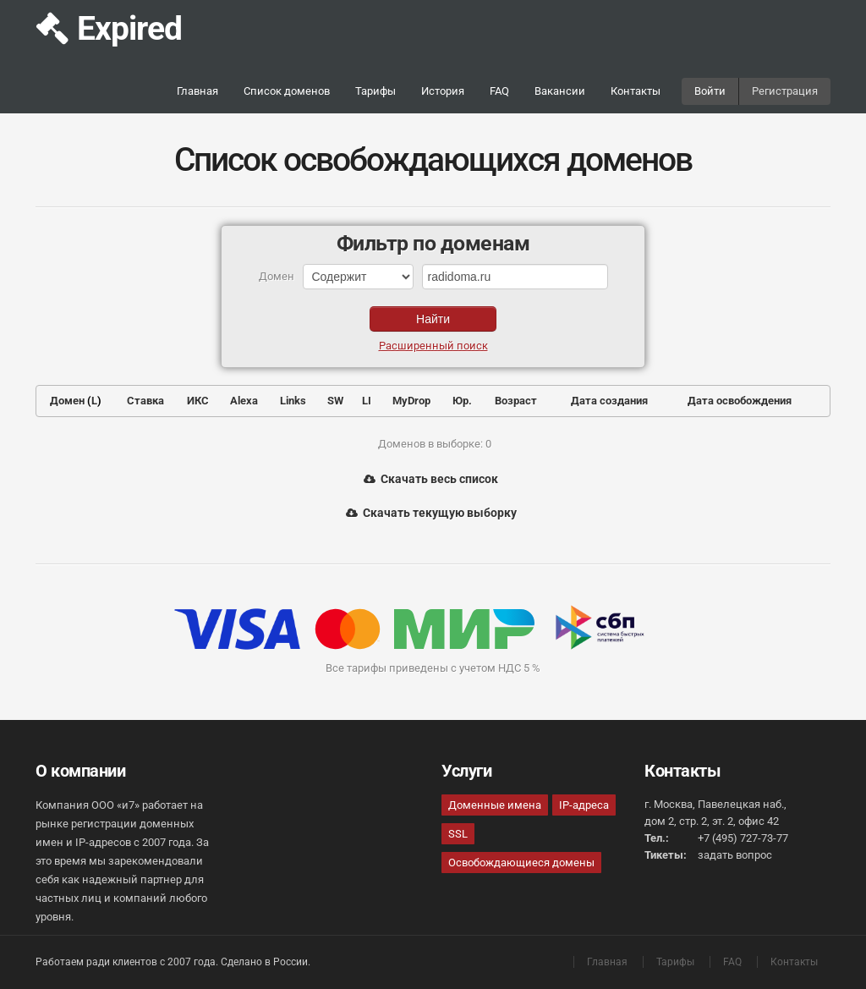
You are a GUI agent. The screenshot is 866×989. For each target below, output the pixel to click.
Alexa (244, 400)
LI (366, 400)
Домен (67, 400)
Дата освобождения (740, 400)
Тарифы (375, 91)
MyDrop (411, 400)
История (442, 91)
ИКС (198, 400)
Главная (197, 91)
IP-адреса (584, 805)
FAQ (499, 91)
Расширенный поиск (433, 345)
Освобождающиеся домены (521, 862)
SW (335, 400)
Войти (710, 91)
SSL (458, 833)
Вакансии (559, 91)
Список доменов (287, 91)
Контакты (635, 91)
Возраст (516, 400)
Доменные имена (494, 805)
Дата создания (609, 400)
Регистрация (785, 91)
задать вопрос (735, 855)
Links (293, 400)
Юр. (462, 400)
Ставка (145, 400)
